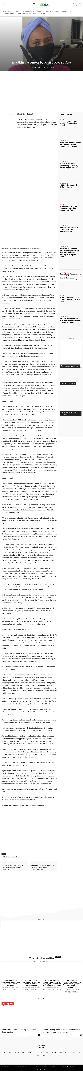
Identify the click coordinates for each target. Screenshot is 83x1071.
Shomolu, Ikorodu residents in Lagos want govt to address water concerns (42, 867)
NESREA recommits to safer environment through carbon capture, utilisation (70, 144)
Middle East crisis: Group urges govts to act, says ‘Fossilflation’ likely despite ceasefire (52, 983)
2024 (17, 1052)
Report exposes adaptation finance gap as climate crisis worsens (70, 299)
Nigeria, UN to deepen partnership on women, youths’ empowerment (69, 166)
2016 (66, 1052)
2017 (60, 1052)
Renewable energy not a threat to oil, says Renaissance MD (69, 229)
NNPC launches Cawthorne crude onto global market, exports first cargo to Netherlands (72, 983)
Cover (41, 58)
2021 (35, 1052)
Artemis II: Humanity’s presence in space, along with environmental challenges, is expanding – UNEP (70, 253)
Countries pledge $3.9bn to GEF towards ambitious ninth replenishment (31, 983)
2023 (23, 1052)
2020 (41, 1052)
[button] (3, 4)
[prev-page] (38, 998)
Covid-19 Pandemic (7, 856)
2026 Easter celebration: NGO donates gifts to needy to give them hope (70, 320)
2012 (44, 1055)
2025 (11, 1052)
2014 (78, 1052)
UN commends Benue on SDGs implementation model (69, 123)
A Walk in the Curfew (12, 854)
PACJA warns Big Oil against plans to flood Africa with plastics (13, 867)
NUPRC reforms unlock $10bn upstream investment (68, 187)
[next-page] (44, 998)
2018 (54, 1052)
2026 (4, 1052)
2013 (38, 1055)
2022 (29, 1052)
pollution (16, 856)
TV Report (8, 1003)
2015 (72, 1052)
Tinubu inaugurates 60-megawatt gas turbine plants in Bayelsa (68, 208)
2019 (47, 1052)
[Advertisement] (41, 88)
